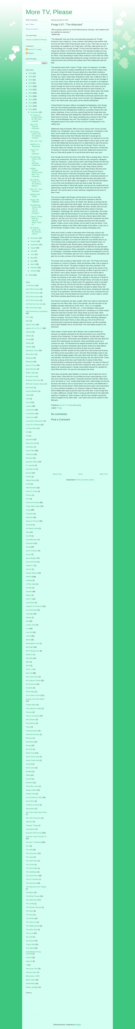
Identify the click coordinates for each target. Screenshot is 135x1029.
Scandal (29, 764)
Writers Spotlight (32, 987)
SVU (27, 846)
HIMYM (28, 577)
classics (29, 406)
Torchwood (30, 941)
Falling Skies (30, 480)
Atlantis (28, 347)
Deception (29, 447)
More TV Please (30, 24)
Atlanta (28, 343)
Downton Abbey (32, 462)
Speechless (30, 809)
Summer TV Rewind (33, 842)
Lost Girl (29, 632)
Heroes (28, 569)
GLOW (28, 536)
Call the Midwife (32, 391)
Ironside (29, 588)
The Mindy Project (32, 896)
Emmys (28, 473)
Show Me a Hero (32, 786)
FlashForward (31, 488)
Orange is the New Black (35, 699)
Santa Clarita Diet (32, 760)
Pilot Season (30, 719)
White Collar (30, 980)
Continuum (30, 417)
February (34, 267)
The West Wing (31, 929)
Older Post (104, 474)
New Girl (29, 673)
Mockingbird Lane (32, 643)
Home (80, 474)
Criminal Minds (31, 428)
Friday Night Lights (33, 506)
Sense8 (29, 779)
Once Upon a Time (33, 695)
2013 (30, 99)
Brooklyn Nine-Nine (33, 380)
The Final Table (31, 868)
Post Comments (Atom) (85, 480)
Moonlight (29, 647)
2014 (30, 96)
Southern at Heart (32, 805)
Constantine (30, 414)
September (34, 245)
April (32, 261)
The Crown (30, 864)
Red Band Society (32, 734)
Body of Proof (31, 365)
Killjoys (28, 595)
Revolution (30, 742)
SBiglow (31, 53)
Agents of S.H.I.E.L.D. (34, 328)
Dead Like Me (31, 443)
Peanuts (29, 712)
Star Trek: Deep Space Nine (36, 812)
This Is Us (29, 933)
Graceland (30, 543)
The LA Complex (32, 879)
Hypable (29, 580)
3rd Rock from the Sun (34, 304)
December (34, 112)
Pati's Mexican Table (33, 708)
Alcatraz (29, 332)
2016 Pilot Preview (33, 300)
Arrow (28, 339)
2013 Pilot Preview (33, 293)
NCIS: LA (29, 669)
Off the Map (30, 692)
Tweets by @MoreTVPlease (36, 40)
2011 (30, 106)
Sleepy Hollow (31, 790)
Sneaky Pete (30, 794)
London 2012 (31, 625)
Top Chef (29, 937)
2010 (30, 109)
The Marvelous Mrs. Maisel (36, 887)
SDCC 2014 (30, 768)
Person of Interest (32, 716)
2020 (30, 76)
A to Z (28, 317)
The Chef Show (31, 861)
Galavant (29, 517)
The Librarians (31, 883)
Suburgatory (30, 829)
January (33, 271)
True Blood (30, 948)
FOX (27, 499)
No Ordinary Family (33, 680)
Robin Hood (30, 753)
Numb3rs (29, 688)
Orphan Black (31, 705)
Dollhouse (29, 454)
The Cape (29, 857)
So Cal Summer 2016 (34, 797)
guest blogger (31, 558)
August (33, 248)
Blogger (78, 1025)
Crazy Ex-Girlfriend (33, 425)
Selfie (28, 775)
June (32, 254)
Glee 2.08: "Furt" (36, 141)
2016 (30, 90)
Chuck (28, 402)
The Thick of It (31, 922)
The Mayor (30, 892)
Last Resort (30, 603)
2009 (30, 275)
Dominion (29, 458)
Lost (27, 628)
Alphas (28, 336)
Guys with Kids (31, 562)
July (32, 251)
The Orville (30, 904)
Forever (29, 495)
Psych (28, 727)
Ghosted (29, 525)
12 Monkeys (30, 285)
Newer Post (57, 474)
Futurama (29, 514)
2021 (30, 73)
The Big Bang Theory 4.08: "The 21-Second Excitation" (35, 209)
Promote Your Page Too (32, 29)
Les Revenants (31, 610)
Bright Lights (30, 373)
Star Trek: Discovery (33, 818)
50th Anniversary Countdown (36, 311)
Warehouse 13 (31, 976)
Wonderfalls (30, 983)
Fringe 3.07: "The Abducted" (34, 152)
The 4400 (29, 850)
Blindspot (29, 362)
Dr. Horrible (30, 465)
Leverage (29, 614)
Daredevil (29, 439)
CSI (27, 432)
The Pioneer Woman (33, 907)
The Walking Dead (33, 926)
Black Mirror (30, 354)
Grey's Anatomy (32, 551)
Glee (27, 532)
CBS (27, 399)
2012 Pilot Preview (33, 289)
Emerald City (31, 469)
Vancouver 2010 (32, 969)
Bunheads (29, 387)
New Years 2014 (32, 677)
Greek (28, 547)
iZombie (29, 591)
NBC (27, 662)
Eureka (28, 477)
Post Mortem (30, 723)
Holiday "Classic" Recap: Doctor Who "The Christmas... (36, 172)
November (34, 238)
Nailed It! (29, 654)
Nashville (29, 658)
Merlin (28, 640)
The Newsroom (31, 900)
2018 (30, 83)
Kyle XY (29, 599)
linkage (28, 617)
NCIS (28, 666)
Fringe (59, 408)
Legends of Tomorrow (34, 606)
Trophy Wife (30, 944)
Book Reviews (31, 369)
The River (29, 911)
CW (27, 436)
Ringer (28, 745)
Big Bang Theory (32, 350)
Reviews (29, 738)
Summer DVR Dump (33, 833)
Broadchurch (30, 376)
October (33, 241)
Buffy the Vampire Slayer (35, 384)
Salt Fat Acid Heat (32, 757)
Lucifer (28, 636)
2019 (30, 80)
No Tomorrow (31, 684)
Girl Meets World (32, 528)
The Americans (31, 853)
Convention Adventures (34, 421)
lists (27, 621)
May (32, 258)
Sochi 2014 (30, 801)
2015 (30, 93)
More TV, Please (49, 11)
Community (30, 410)
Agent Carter (30, 324)
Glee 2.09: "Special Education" (35, 126)
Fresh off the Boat (32, 502)
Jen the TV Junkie (34, 49)
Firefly (28, 484)
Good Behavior (31, 540)
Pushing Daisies (32, 731)
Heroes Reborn (31, 573)
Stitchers (29, 822)
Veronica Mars (31, 972)
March (33, 264)
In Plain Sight (31, 584)
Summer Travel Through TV (36, 836)
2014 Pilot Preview (33, 297)
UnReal (28, 957)
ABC (27, 321)
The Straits (30, 918)
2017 (30, 86)
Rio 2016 (29, 749)
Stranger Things (32, 825)
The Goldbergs (31, 872)
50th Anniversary (32, 308)
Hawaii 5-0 (30, 565)
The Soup (29, 915)
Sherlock (29, 782)
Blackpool (29, 358)
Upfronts (29, 961)
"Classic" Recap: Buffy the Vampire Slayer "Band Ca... (36, 220)
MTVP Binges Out (32, 651)
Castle (28, 395)
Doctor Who (30, 450)
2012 (30, 103)
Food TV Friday (31, 491)
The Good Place (32, 876)
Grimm (28, 554)
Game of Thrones (32, 521)
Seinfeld (29, 771)
